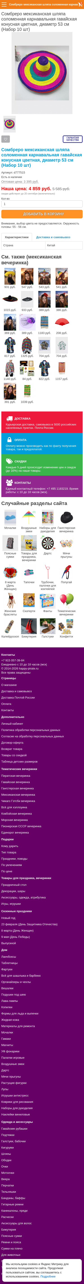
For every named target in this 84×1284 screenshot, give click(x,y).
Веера (5, 1179)
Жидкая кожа (10, 1019)
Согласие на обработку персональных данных (32, 736)
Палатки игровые (13, 1057)
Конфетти (66, 628)
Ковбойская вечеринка (16, 813)
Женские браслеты (10, 604)
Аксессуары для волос (16, 1223)
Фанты (48, 603)
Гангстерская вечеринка (66, 521)
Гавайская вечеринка (15, 782)
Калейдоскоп (10, 628)
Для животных (11, 1255)
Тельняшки (8, 1191)
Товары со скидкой (14, 755)
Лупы (5, 1089)
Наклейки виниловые (15, 1114)
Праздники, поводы (14, 858)
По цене (6, 871)
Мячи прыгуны (66, 546)
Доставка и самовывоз (53, 237)
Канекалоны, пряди (14, 1210)
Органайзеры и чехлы (16, 982)
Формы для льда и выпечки (20, 1013)
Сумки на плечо (12, 1248)
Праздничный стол (13, 884)
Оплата (6, 704)
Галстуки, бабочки (13, 1141)
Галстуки (48, 628)
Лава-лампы (9, 1001)
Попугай (66, 574)
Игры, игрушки (11, 903)
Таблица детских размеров (19, 761)
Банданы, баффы (13, 1198)
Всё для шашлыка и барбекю (21, 975)
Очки (4, 1166)
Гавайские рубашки (14, 1128)
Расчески (7, 1217)
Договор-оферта (12, 742)
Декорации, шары (13, 891)
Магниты (7, 1045)
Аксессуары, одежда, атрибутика (23, 897)
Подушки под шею (13, 994)
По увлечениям (11, 865)
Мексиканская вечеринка (18, 794)
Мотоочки (7, 1172)
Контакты (7, 710)
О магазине (9, 685)
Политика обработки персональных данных (30, 730)
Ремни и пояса (11, 1242)
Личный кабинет (12, 723)
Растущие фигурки (14, 1083)
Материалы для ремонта (18, 1026)
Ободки (6, 1160)
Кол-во (42, 202)
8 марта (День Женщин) (10, 577)
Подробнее (48, 1276)
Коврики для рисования (17, 1102)
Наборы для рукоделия (47, 521)
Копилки (7, 1007)
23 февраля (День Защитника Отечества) (29, 924)
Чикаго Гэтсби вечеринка (18, 801)
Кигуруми (7, 1147)
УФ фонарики (10, 1051)
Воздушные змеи (29, 521)
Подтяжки (8, 1135)
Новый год (8, 918)
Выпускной (8, 943)
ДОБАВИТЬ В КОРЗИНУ (43, 214)
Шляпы (6, 1154)
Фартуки (7, 969)
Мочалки (10, 520)
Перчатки (7, 1185)
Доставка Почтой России (18, 697)
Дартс (48, 545)
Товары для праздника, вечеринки (29, 548)
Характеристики (17, 237)
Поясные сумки (10, 546)
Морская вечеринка (14, 820)
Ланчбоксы (8, 956)
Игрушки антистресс (15, 1095)
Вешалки (7, 988)
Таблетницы (9, 963)
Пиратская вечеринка (15, 775)
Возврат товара (11, 749)
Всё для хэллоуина (14, 807)
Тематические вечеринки (66, 604)
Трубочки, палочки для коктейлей (47, 577)
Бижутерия (29, 628)
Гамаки (6, 1038)
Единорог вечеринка (15, 832)
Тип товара (8, 852)
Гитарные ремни (12, 1204)
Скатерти (29, 603)
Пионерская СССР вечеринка (21, 826)
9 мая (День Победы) (15, 937)
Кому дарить (9, 846)
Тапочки (29, 574)
